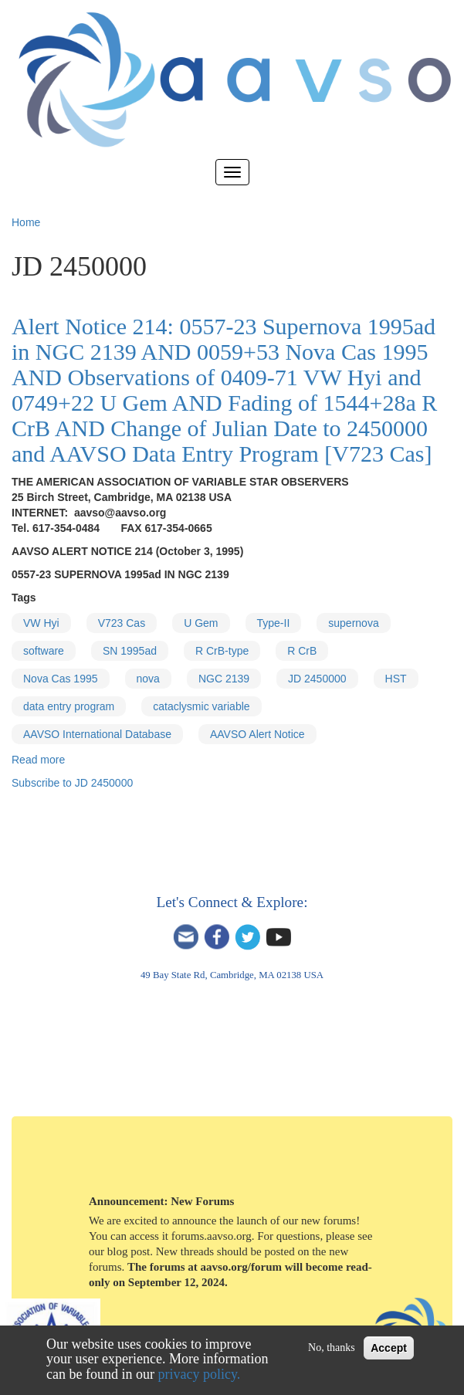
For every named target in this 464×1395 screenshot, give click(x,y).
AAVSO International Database (97, 734)
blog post (128, 1251)
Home (26, 222)
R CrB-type (222, 651)
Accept (389, 1348)
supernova (353, 623)
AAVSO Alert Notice (257, 734)
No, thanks (331, 1347)
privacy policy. (199, 1374)
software (43, 651)
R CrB (302, 651)
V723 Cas (121, 623)
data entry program (68, 706)
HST (396, 678)
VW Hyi (41, 623)
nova (148, 678)
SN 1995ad (130, 651)
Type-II (273, 623)
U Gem (201, 623)
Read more (38, 759)
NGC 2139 (223, 678)
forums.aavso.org (211, 1236)
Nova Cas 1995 (60, 678)
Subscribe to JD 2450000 (72, 783)
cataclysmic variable (201, 706)
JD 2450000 (317, 678)
